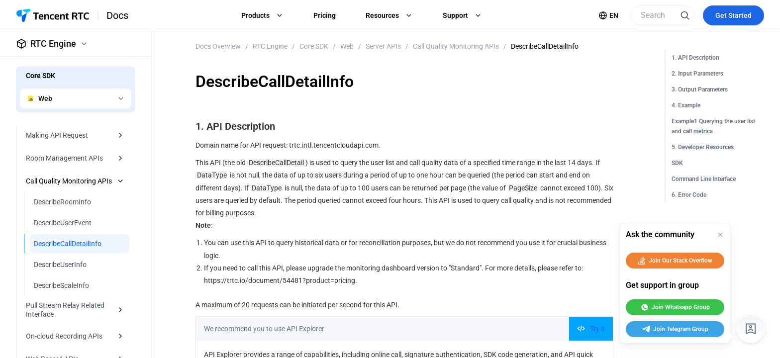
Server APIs (383, 46)
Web (347, 46)
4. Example (686, 105)
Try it (591, 329)
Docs (117, 15)
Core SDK (313, 46)
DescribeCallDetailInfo (545, 46)
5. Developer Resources (703, 147)
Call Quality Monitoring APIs (456, 46)
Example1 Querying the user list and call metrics (713, 126)
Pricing (324, 15)
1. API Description (695, 57)
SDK (677, 163)
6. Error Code (689, 194)
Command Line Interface (704, 179)
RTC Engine (270, 46)
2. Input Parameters (697, 73)
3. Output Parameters (700, 89)
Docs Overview (218, 46)
